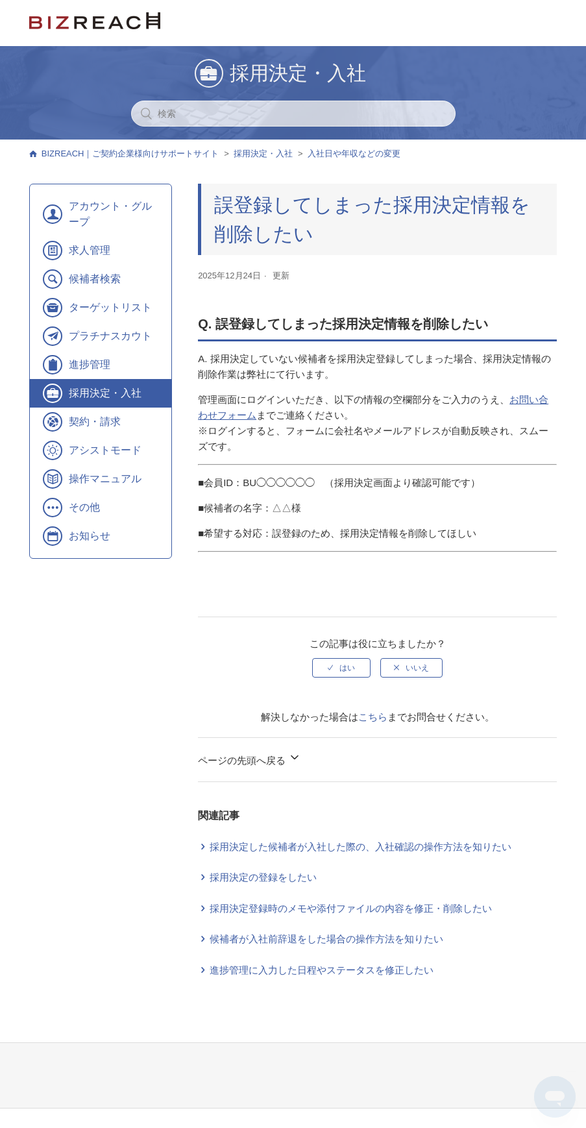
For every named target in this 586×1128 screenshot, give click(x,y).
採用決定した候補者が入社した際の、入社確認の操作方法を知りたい (360, 846)
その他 (84, 507)
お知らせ (89, 535)
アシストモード (105, 450)
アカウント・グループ (110, 214)
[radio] (341, 668)
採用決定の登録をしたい (263, 877)
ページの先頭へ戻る (249, 758)
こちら (372, 716)
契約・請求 (95, 421)
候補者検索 (95, 278)
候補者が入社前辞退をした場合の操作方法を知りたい (326, 938)
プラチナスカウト (110, 335)
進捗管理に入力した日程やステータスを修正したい (321, 969)
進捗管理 (89, 364)
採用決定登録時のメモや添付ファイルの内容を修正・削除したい (351, 908)
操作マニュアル (105, 478)
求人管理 (89, 250)
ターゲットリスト (110, 307)
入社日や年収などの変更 (354, 153)
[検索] (293, 114)
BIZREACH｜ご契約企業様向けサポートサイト (130, 153)
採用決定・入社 (263, 153)
